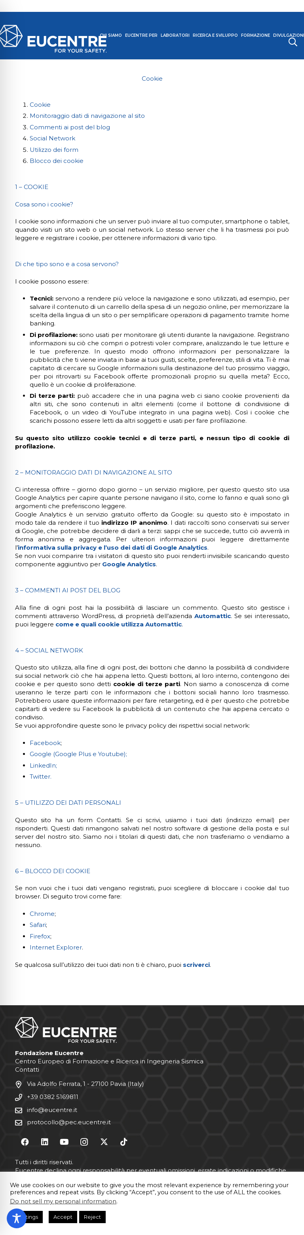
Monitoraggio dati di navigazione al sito (87, 115)
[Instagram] (84, 1142)
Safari (38, 925)
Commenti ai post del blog (70, 127)
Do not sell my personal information (63, 1201)
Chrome (42, 913)
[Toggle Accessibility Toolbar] (16, 1218)
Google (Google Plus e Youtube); (78, 754)
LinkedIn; (43, 765)
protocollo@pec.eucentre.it (69, 1122)
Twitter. (40, 776)
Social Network (52, 138)
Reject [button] (92, 1217)
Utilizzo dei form (54, 149)
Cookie (40, 104)
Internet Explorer (56, 947)
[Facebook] (25, 1142)
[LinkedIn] (45, 1142)
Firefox (40, 936)
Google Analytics (129, 564)
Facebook (45, 743)
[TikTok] (124, 1142)
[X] (104, 1142)
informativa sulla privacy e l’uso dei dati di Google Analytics (112, 547)
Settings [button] (27, 1217)
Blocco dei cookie (57, 161)
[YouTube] (64, 1142)
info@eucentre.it (52, 1110)
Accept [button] (62, 1217)
